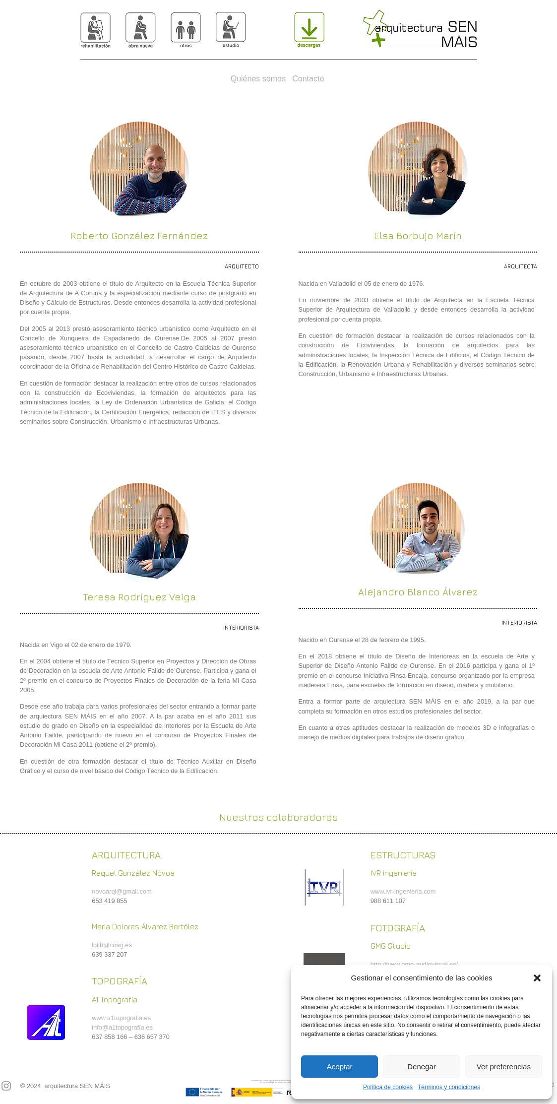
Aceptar (340, 1066)
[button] (537, 978)
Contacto (308, 78)
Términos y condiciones (449, 1087)
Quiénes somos (258, 78)
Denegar (421, 1066)
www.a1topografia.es (121, 1018)
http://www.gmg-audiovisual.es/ (414, 964)
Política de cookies (388, 1087)
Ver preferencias (504, 1066)
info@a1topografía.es (122, 1027)
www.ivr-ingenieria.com (403, 891)
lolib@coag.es (112, 945)
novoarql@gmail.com (121, 891)
